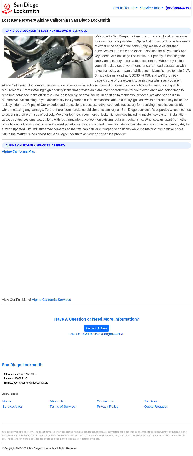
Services (150, 401)
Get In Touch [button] (124, 8)
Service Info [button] (150, 8)
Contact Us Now (96, 328)
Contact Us (105, 401)
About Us (57, 401)
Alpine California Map (18, 151)
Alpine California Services (51, 300)
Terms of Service (62, 407)
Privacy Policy (107, 407)
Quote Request (155, 407)
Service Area (12, 407)
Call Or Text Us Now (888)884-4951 (96, 334)
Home (6, 401)
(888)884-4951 (178, 8)
